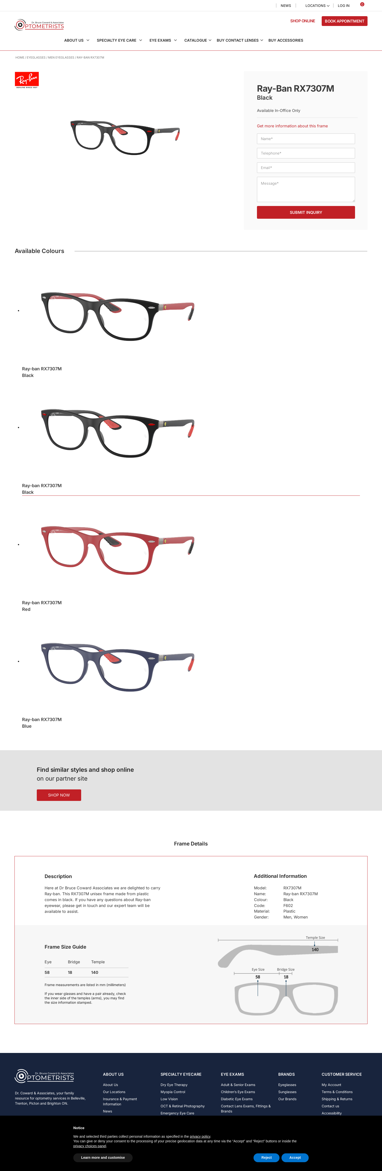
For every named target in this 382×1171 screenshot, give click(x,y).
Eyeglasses (36, 57)
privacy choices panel (89, 1146)
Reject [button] (266, 1157)
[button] (79, 40)
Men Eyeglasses (61, 57)
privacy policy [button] (200, 1136)
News (286, 5)
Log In (344, 5)
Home (19, 57)
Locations (316, 5)
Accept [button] (295, 1157)
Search (268, 6)
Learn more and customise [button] (103, 1157)
